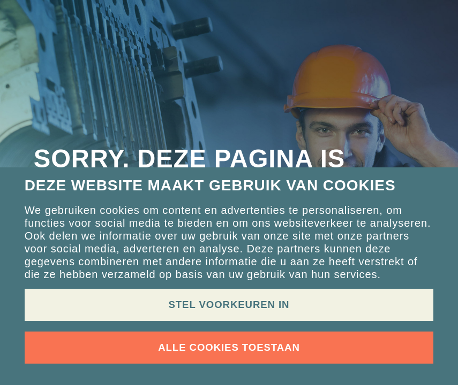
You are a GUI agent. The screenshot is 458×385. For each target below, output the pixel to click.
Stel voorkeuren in (229, 304)
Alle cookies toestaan (229, 347)
